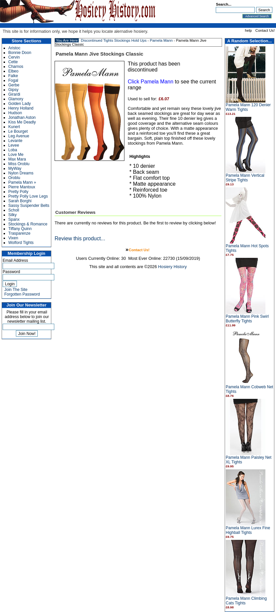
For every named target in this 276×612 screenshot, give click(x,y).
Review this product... (80, 238)
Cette (13, 62)
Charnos (15, 66)
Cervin (14, 57)
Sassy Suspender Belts (28, 205)
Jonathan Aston (22, 117)
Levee (13, 145)
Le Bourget (18, 131)
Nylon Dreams (20, 173)
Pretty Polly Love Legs (28, 196)
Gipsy (13, 89)
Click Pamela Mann (150, 81)
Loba (12, 150)
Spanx (14, 219)
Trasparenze (19, 233)
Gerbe (13, 85)
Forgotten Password (22, 294)
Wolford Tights (20, 242)
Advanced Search (257, 16)
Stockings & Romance (27, 224)
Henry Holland (20, 108)
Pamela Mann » (22, 182)
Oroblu (14, 177)
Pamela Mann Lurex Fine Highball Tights (248, 530)
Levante (15, 140)
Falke (13, 75)
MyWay (15, 168)
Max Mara (17, 159)
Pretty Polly (18, 191)
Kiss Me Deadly (22, 122)
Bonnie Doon (19, 52)
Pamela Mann (161, 40)
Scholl (13, 210)
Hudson (15, 113)
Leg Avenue (18, 136)
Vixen (13, 238)
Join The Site (15, 289)
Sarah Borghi (19, 201)
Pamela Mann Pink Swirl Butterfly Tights (247, 318)
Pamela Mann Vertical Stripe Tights (245, 177)
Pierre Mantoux (21, 187)
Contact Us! (265, 30)
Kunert (14, 126)
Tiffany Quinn (20, 228)
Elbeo (13, 71)
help (248, 30)
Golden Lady (19, 103)
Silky (12, 214)
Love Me (15, 154)
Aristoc (14, 48)
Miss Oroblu (18, 164)
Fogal (13, 80)
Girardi (14, 94)
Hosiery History (172, 266)
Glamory (15, 99)
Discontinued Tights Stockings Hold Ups (113, 40)
